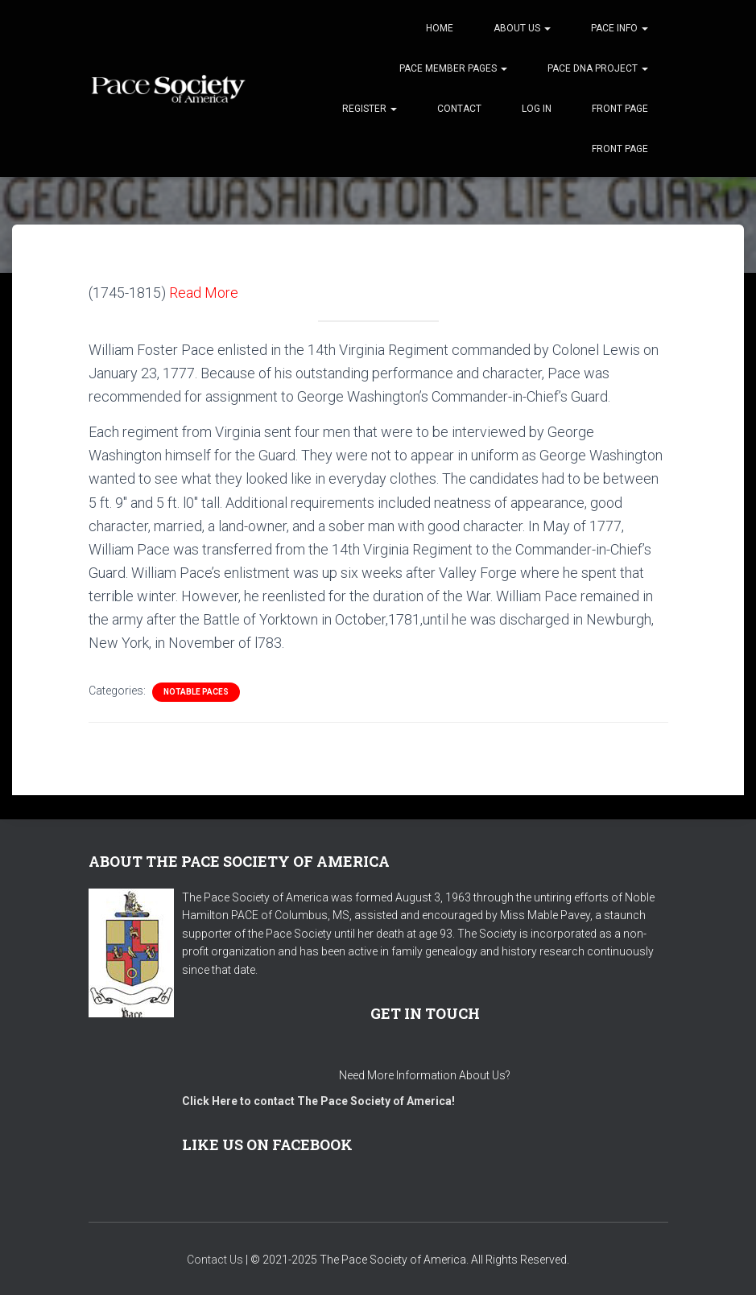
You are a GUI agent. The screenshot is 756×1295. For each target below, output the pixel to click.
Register (369, 108)
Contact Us (215, 1259)
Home (439, 28)
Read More (203, 292)
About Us (522, 28)
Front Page (620, 108)
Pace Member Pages (453, 68)
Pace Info (619, 28)
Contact (459, 108)
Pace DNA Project (597, 68)
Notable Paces (196, 691)
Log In (537, 108)
